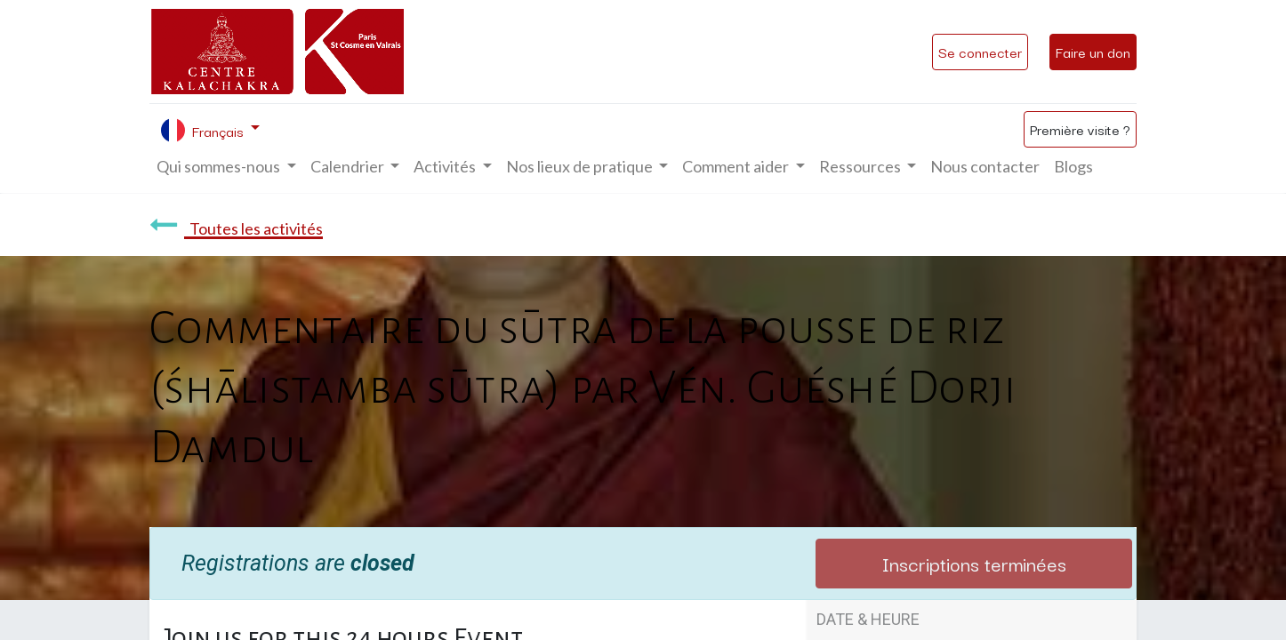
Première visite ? (1080, 129)
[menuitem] (985, 167)
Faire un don (1093, 51)
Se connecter (980, 51)
